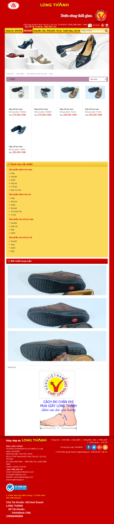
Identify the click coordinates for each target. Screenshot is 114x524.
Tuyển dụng (67, 31)
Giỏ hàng (94, 25)
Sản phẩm (28, 31)
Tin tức (59, 31)
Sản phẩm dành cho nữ (20, 194)
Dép (51, 74)
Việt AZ (104, 452)
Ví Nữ (13, 215)
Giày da (14, 226)
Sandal (14, 177)
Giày (13, 173)
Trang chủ (9, 31)
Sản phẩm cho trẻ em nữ (20, 237)
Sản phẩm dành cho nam (20, 169)
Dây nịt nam (16, 190)
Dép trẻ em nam (15, 109)
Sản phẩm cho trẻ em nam (37, 74)
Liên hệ (77, 31)
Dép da (14, 183)
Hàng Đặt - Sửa (39, 31)
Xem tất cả (12, 367)
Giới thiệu (18, 31)
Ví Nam (14, 187)
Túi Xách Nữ (16, 211)
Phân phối (51, 31)
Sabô (13, 180)
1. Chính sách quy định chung (19, 495)
